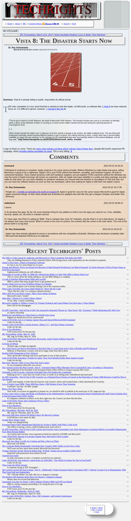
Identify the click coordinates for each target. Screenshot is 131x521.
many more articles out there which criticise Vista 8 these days (64, 149)
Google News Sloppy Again (13, 420)
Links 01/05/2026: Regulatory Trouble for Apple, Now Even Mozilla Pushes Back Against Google (43, 359)
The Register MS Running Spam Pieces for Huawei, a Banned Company (32, 478)
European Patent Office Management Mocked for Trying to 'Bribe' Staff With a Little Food (39, 425)
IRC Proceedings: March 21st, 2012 (36, 35)
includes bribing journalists (31, 152)
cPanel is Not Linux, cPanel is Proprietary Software (23, 263)
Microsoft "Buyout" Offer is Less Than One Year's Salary (26, 363)
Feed (74, 24)
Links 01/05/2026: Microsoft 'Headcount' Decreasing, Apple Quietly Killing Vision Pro (38, 339)
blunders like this (56, 110)
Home (9, 24)
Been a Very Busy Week (12, 389)
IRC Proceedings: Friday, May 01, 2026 (18, 335)
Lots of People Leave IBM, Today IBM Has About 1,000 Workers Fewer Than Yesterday (39, 385)
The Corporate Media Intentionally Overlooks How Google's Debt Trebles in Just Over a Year (41, 447)
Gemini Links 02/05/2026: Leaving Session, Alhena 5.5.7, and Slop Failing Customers (38, 325)
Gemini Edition (35, 24)
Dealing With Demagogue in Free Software (20, 354)
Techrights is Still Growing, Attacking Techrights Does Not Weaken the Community (37, 373)
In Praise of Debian (10, 344)
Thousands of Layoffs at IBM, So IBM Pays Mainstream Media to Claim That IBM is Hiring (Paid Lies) (45, 275)
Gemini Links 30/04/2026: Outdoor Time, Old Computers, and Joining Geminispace (37, 497)
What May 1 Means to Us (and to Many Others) (22, 299)
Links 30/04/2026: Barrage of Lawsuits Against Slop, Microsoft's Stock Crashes (35, 437)
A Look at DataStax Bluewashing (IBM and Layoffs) (24, 280)
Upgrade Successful (10, 456)
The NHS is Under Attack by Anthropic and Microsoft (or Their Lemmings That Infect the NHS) (42, 258)
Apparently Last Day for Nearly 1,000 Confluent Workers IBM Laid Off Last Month (37, 482)
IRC (24, 24)
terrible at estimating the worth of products (37, 192)
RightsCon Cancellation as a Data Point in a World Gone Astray (28, 316)
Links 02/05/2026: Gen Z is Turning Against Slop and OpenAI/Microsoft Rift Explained (38, 320)
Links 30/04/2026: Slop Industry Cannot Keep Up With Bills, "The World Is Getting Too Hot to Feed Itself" (46, 461)
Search (66, 24)
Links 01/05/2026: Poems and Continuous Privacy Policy (25, 401)
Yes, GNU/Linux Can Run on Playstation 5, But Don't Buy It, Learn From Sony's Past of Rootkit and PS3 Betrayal (49, 349)
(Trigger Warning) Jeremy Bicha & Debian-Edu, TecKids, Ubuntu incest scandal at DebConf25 (41, 451)
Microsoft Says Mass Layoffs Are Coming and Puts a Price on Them (30, 442)
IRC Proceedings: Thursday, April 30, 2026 (20, 411)
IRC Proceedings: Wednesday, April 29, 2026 (21, 492)
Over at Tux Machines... (12, 330)
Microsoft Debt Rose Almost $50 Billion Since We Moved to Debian (30, 416)
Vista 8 (107, 107)
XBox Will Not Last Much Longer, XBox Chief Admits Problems (29, 294)
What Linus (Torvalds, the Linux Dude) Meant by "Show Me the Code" (31, 289)
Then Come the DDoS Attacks (14, 466)
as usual (48, 152)
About (17, 24)
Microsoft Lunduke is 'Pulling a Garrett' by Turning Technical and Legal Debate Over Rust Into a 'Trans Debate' (48, 304)
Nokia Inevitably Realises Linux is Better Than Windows (79, 35)
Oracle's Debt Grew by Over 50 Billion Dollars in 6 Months (27, 285)
